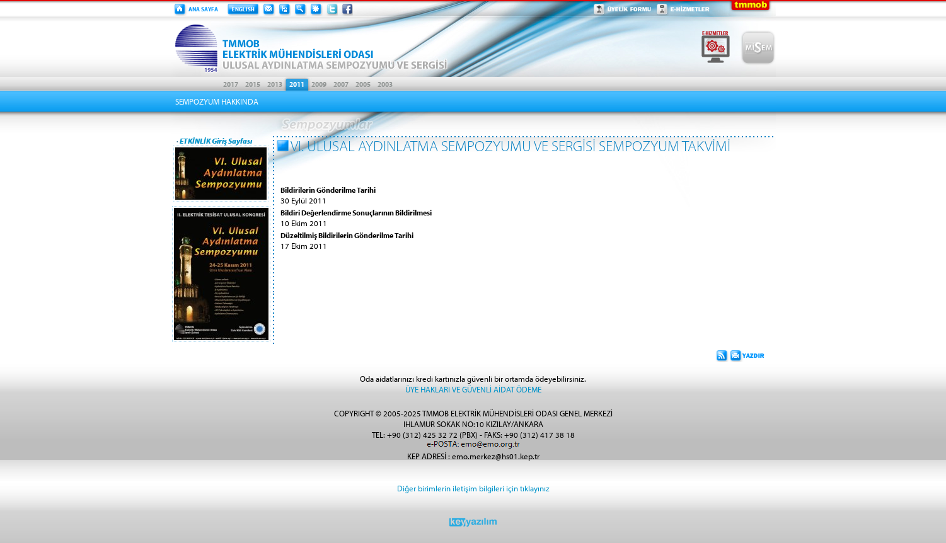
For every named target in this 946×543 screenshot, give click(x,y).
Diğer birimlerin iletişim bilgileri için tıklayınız (473, 488)
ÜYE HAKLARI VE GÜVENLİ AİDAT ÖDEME (473, 389)
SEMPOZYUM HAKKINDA (216, 101)
